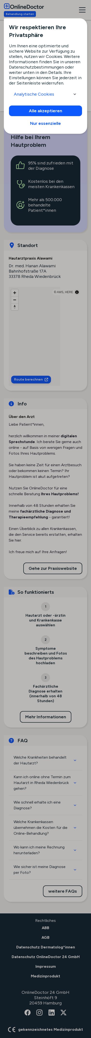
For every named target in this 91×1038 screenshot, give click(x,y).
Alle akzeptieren (45, 110)
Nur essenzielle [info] (45, 123)
